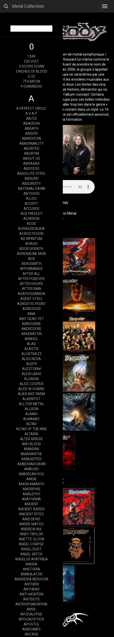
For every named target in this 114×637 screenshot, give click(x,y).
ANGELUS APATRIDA (31, 559)
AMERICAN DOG (31, 474)
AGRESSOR (31, 309)
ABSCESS (31, 169)
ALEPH (31, 364)
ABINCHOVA (31, 138)
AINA (31, 314)
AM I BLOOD (31, 444)
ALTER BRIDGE (31, 439)
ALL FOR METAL (31, 404)
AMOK (31, 479)
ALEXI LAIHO (31, 374)
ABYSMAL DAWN (31, 189)
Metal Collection (28, 6)
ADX (31, 259)
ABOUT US (31, 158)
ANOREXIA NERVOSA (31, 579)
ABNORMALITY (31, 143)
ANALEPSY (31, 494)
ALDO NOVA (31, 359)
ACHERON (31, 219)
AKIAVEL (31, 339)
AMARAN (31, 449)
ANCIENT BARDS (31, 509)
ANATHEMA (31, 499)
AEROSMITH (31, 264)
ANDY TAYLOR (31, 534)
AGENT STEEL (31, 299)
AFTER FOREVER (31, 279)
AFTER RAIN (31, 289)
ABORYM (31, 153)
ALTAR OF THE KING (31, 429)
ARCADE (31, 634)
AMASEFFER (31, 459)
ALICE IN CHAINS (31, 389)
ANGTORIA (31, 569)
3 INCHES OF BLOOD (31, 71)
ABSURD (31, 179)
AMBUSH (31, 469)
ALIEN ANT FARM (31, 394)
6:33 (31, 76)
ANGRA (31, 564)
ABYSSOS (31, 194)
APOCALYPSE (31, 614)
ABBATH (31, 128)
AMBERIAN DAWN (31, 464)
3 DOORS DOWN (31, 66)
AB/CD (31, 118)
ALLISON (31, 409)
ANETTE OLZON (31, 539)
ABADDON (31, 123)
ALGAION (31, 379)
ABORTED (31, 148)
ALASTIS (31, 349)
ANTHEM (31, 584)
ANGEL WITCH (31, 554)
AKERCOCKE (31, 329)
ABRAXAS (31, 164)
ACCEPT (31, 204)
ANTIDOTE (31, 599)
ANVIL (31, 609)
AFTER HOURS (31, 284)
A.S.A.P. (31, 113)
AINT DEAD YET (31, 319)
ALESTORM (31, 369)
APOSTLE (31, 624)
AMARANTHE (31, 454)
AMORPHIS (31, 489)
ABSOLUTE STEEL (31, 174)
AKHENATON (31, 334)
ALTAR (31, 424)
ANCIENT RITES (31, 514)
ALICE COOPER (31, 384)
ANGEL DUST (31, 549)
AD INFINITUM (31, 239)
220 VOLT (31, 61)
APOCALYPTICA (31, 619)
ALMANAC (31, 419)
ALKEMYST (31, 399)
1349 (31, 56)
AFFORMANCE (31, 269)
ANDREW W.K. (31, 529)
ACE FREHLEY (31, 214)
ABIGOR (31, 133)
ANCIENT (31, 504)
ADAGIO (31, 244)
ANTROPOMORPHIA (31, 604)
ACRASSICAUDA (31, 229)
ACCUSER (31, 209)
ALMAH (31, 414)
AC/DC (31, 199)
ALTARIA (31, 434)
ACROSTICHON (31, 234)
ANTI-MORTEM (31, 594)
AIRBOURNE (31, 324)
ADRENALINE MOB (31, 254)
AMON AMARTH (31, 484)
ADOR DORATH (31, 249)
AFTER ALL (31, 274)
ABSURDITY (31, 184)
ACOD (31, 224)
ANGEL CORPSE (31, 544)
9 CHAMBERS (31, 86)
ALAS (31, 344)
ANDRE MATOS (31, 524)
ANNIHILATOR (31, 574)
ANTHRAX (31, 589)
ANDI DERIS (31, 519)
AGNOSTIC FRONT (31, 304)
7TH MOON (31, 81)
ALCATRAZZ (31, 354)
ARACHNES (31, 629)
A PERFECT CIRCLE (31, 108)
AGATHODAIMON (31, 294)
